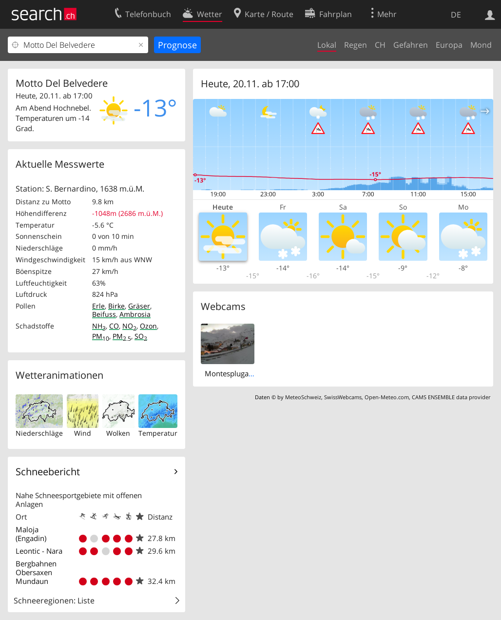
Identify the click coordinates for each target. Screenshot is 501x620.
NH (99, 325)
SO (141, 336)
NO (129, 325)
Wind (82, 433)
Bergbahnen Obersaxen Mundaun (36, 572)
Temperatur (157, 433)
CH (380, 44)
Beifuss (104, 314)
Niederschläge (39, 433)
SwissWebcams (343, 397)
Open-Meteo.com (387, 397)
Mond (481, 44)
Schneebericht (48, 471)
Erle (98, 305)
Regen (355, 44)
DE (456, 14)
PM (100, 336)
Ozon (148, 325)
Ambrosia (135, 314)
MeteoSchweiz (303, 397)
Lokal (326, 44)
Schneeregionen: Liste (54, 600)
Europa (449, 44)
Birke (116, 305)
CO (114, 325)
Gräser (139, 305)
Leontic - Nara (39, 551)
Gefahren (410, 44)
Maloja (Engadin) (31, 533)
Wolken (118, 433)
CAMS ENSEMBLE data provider (451, 397)
